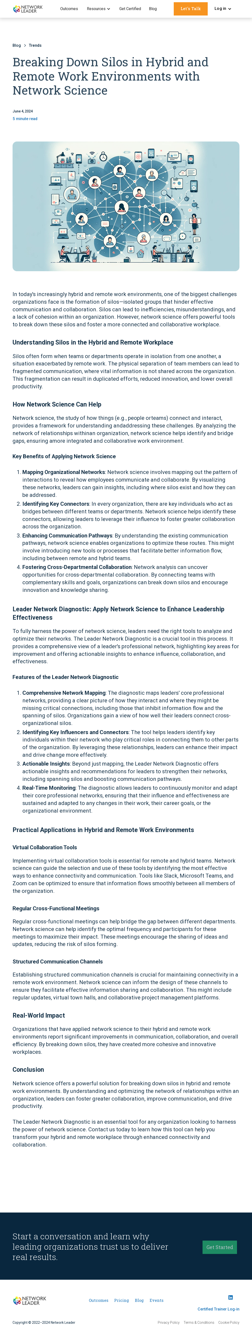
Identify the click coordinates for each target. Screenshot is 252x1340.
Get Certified (130, 8)
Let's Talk (191, 8)
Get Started (219, 1249)
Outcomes (69, 8)
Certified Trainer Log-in (218, 1309)
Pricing (121, 1300)
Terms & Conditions (199, 1322)
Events (156, 1300)
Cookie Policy (228, 1322)
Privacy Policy (169, 1322)
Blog (153, 8)
